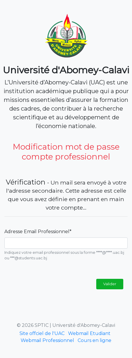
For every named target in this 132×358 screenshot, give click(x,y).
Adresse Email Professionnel (38, 231)
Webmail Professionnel (47, 340)
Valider (109, 283)
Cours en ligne (94, 340)
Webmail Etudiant (89, 333)
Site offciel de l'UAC (42, 333)
